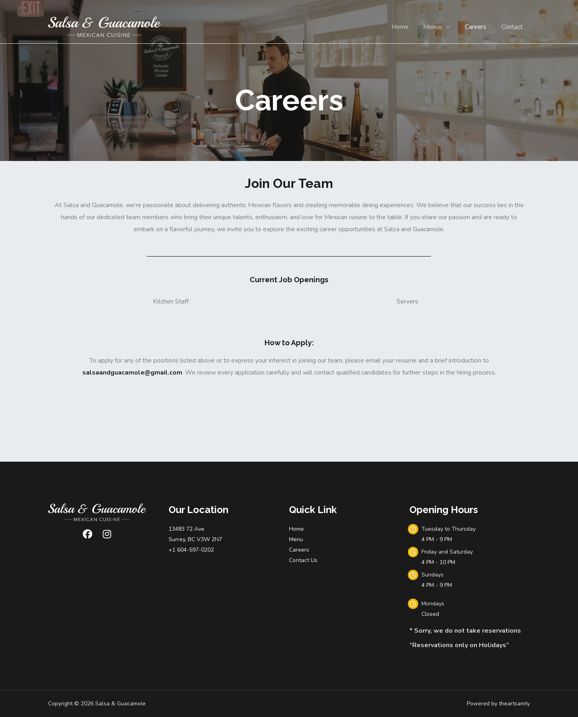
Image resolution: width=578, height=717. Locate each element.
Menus (437, 26)
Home (406, 26)
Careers (478, 26)
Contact (512, 26)
